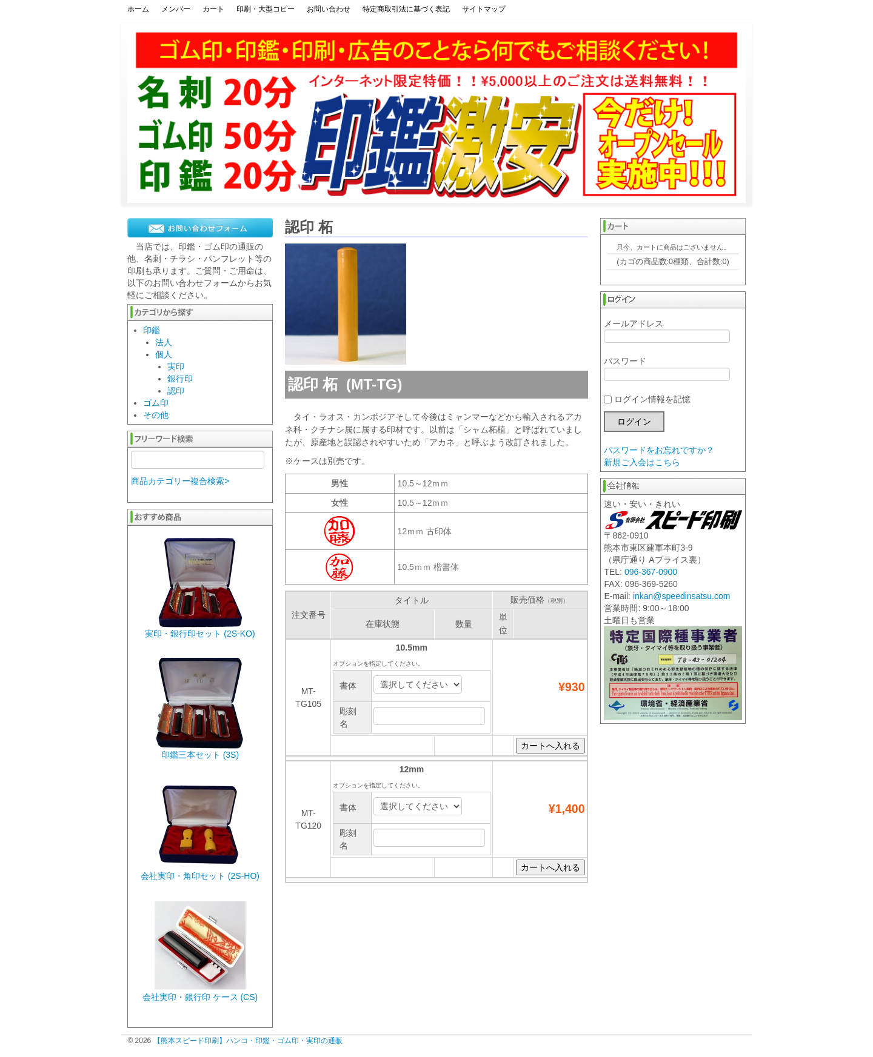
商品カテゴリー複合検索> (180, 481)
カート (213, 9)
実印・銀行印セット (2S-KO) (200, 633)
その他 (156, 415)
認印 (175, 391)
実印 (175, 366)
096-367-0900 (650, 572)
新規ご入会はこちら (642, 462)
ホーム (138, 9)
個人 (163, 354)
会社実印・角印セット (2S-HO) (200, 876)
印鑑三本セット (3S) (200, 755)
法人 (163, 342)
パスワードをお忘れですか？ (659, 450)
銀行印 (180, 378)
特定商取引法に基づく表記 (406, 9)
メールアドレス (667, 331)
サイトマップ (484, 9)
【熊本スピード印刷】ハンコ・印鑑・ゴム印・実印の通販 (248, 1040)
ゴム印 (156, 403)
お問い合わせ (328, 9)
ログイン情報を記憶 (647, 399)
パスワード (667, 368)
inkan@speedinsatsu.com (682, 596)
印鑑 (151, 330)
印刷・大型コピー (265, 9)
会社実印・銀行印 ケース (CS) (200, 997)
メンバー (175, 9)
